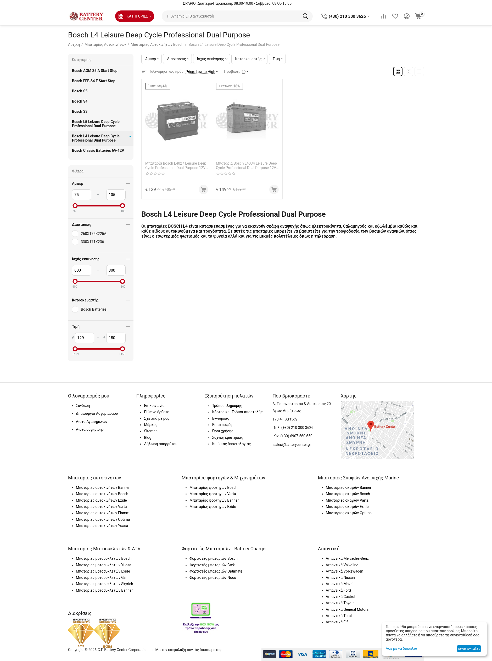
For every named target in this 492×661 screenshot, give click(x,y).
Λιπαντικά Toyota (340, 603)
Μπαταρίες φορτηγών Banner (214, 500)
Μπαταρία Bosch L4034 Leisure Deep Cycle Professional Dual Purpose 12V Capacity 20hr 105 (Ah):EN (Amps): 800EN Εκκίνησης (246, 165)
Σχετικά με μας (156, 418)
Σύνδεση (83, 406)
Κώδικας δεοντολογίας (231, 444)
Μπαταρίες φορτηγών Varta (212, 494)
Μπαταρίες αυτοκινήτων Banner (103, 487)
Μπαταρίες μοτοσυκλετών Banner (104, 590)
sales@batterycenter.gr (292, 444)
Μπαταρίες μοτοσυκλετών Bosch (103, 558)
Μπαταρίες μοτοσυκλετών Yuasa (103, 565)
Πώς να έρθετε (156, 412)
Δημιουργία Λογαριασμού (97, 413)
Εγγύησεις (220, 418)
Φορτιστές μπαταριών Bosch (213, 558)
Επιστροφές (222, 425)
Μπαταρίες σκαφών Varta (347, 500)
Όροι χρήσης (222, 431)
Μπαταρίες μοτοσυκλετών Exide (103, 571)
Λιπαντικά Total (339, 616)
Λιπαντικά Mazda (340, 584)
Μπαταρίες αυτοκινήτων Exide (101, 500)
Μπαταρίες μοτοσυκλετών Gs (101, 577)
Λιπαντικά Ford (338, 590)
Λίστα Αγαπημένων (92, 421)
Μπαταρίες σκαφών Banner (348, 487)
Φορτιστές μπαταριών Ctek (212, 565)
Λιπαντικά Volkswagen (344, 571)
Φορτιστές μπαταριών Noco (212, 577)
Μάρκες (150, 425)
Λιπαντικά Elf (337, 622)
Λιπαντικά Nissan (340, 577)
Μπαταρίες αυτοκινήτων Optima (103, 519)
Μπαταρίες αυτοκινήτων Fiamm (102, 513)
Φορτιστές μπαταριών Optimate (215, 571)
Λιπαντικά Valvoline (342, 565)
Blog (147, 437)
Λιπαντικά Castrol (340, 597)
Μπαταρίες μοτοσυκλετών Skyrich (104, 584)
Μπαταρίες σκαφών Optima (349, 513)
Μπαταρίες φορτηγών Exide (212, 507)
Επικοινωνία (154, 406)
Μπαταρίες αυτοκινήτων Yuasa (102, 526)
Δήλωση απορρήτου (160, 444)
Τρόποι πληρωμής (227, 406)
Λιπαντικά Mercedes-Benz (347, 558)
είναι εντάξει (469, 648)
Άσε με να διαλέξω (401, 648)
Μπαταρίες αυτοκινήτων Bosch (102, 494)
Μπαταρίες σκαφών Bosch (348, 494)
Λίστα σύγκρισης (90, 429)
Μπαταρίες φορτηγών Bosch (213, 487)
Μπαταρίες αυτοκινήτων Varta (101, 507)
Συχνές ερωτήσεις (227, 437)
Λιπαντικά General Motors (347, 609)
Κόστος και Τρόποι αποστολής (237, 412)
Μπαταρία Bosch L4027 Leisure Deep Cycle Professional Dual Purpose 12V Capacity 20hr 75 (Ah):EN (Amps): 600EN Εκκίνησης (175, 165)
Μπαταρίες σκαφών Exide (347, 507)
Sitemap (150, 431)
